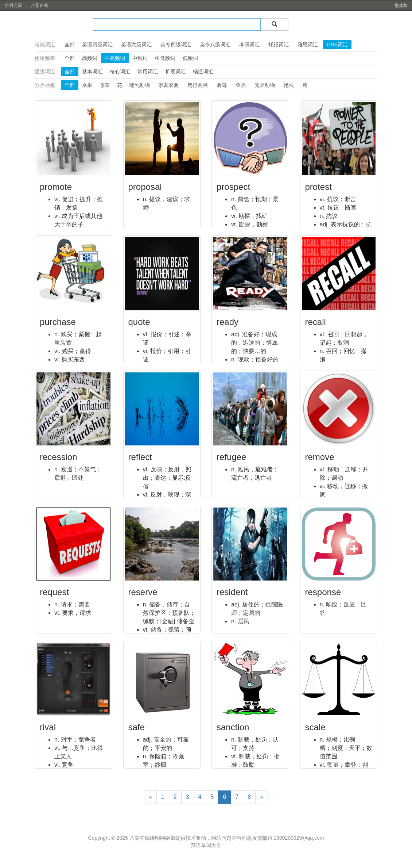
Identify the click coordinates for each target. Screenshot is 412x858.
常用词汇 (147, 71)
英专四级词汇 (175, 44)
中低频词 (165, 58)
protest (318, 187)
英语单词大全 (206, 845)
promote (56, 187)
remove (319, 457)
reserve (143, 592)
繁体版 (401, 5)
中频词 (140, 58)
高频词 (89, 58)
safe (136, 727)
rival (48, 727)
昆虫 (289, 85)
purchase (58, 322)
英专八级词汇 (215, 44)
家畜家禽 (168, 85)
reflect (140, 457)
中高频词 (115, 58)
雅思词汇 (308, 44)
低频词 (190, 58)
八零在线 (39, 5)
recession (58, 457)
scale (315, 727)
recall (315, 322)
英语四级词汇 (97, 44)
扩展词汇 (175, 71)
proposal (145, 187)
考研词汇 (249, 44)
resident (232, 592)
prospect (233, 187)
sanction (233, 727)
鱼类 (241, 85)
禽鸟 (222, 85)
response (323, 592)
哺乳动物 (139, 85)
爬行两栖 (197, 85)
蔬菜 (105, 85)
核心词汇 (120, 71)
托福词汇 (278, 44)
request (54, 592)
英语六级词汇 (136, 44)
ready (227, 322)
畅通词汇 (203, 71)
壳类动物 (264, 85)
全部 (70, 44)
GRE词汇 (337, 44)
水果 (87, 85)
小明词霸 (13, 5)
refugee (231, 457)
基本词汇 (92, 71)
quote (139, 322)
